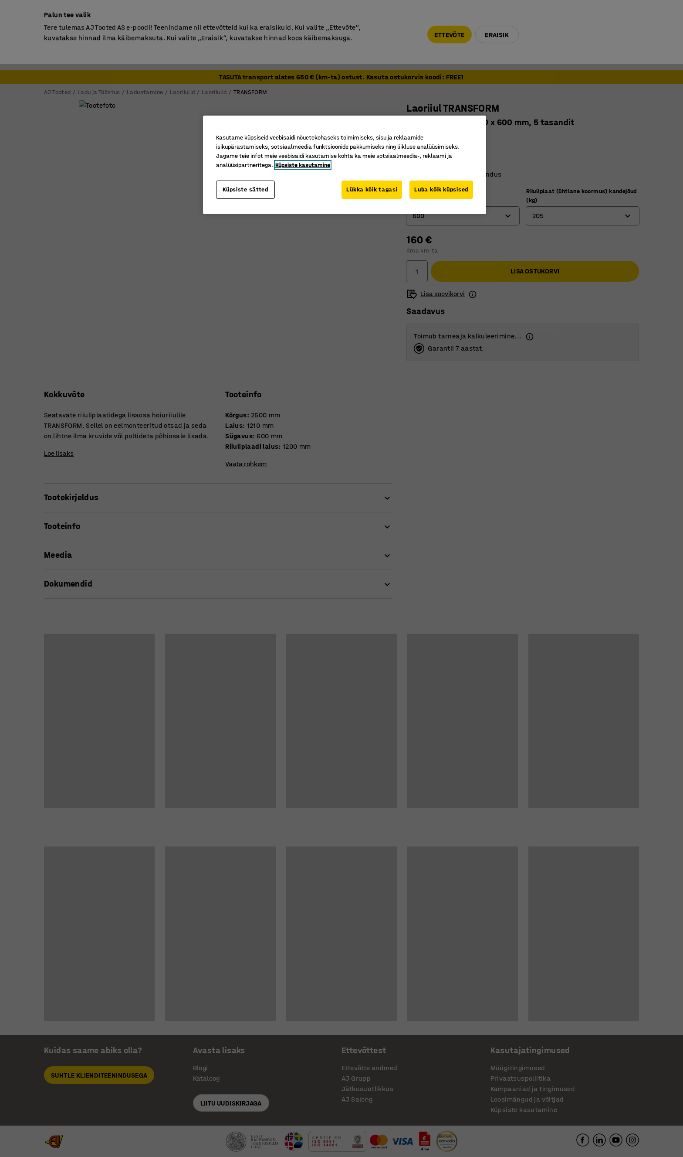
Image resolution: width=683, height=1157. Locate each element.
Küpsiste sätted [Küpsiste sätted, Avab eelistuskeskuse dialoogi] (245, 189)
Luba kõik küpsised (441, 189)
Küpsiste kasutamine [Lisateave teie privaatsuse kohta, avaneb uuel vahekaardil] (302, 165)
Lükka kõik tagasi (371, 189)
